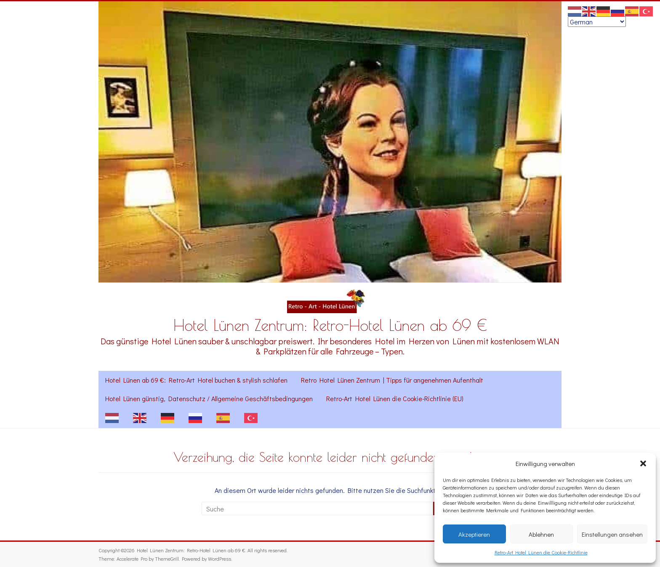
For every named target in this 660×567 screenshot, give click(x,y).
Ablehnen (541, 534)
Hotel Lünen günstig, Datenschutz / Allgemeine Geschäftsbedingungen (209, 398)
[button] (643, 463)
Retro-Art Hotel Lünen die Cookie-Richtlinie (541, 552)
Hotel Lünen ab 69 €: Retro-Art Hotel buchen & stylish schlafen (196, 379)
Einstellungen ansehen (612, 534)
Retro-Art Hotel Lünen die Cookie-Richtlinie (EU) (394, 398)
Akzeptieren (474, 534)
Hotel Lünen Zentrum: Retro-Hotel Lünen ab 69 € (330, 325)
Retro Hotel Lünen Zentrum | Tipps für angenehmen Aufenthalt (392, 379)
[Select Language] (597, 21)
